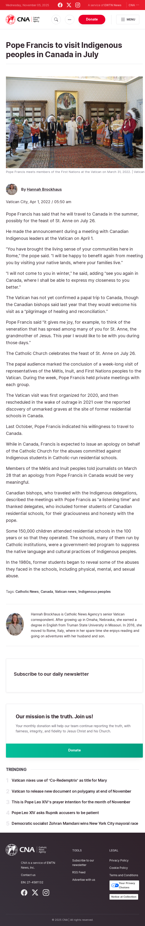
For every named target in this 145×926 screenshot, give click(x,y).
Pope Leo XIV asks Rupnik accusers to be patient (55, 813)
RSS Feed (78, 872)
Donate (92, 19)
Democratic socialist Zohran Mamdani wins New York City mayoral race (75, 824)
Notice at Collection (123, 896)
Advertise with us (83, 879)
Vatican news (66, 591)
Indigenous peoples (94, 591)
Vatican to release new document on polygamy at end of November (71, 792)
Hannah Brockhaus (44, 189)
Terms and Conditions (123, 875)
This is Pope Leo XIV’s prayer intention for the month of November (71, 802)
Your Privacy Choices (123, 885)
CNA (134, 5)
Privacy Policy (119, 860)
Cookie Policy (118, 868)
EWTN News (112, 5)
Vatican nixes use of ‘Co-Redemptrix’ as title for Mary (59, 781)
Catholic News (27, 591)
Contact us (28, 875)
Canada (47, 591)
